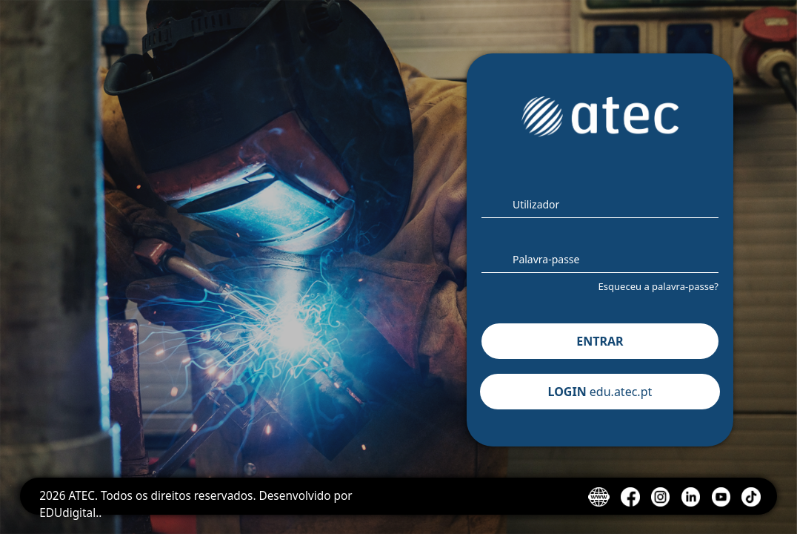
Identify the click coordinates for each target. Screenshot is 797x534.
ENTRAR (599, 341)
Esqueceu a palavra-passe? (658, 286)
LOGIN (600, 391)
